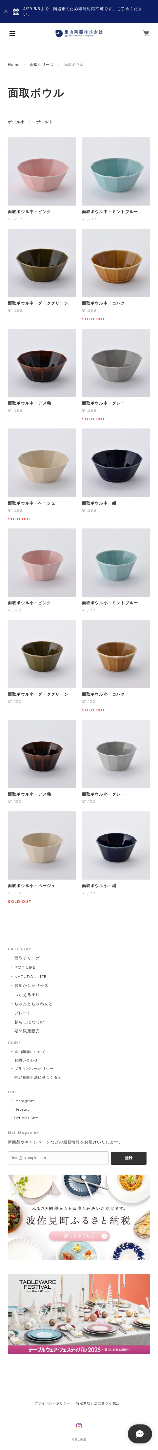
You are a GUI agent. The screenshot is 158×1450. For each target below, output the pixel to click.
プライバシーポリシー (34, 1068)
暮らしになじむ (29, 1022)
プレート (22, 1012)
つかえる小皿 (27, 994)
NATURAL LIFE (30, 976)
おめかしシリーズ (31, 985)
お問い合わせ (26, 1060)
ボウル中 (44, 121)
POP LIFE (25, 967)
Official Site (26, 1118)
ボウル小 (16, 121)
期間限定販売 (27, 1030)
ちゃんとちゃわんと (33, 1003)
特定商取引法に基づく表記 (38, 1077)
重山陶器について (30, 1051)
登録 (128, 1158)
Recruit (21, 1109)
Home (14, 64)
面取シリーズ (42, 64)
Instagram (24, 1101)
